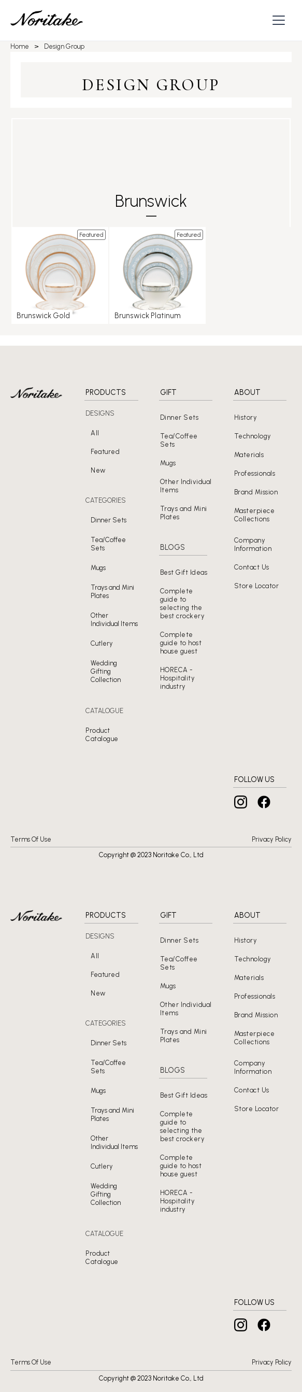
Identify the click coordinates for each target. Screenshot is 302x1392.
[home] (46, 20)
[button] (280, 20)
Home (19, 46)
